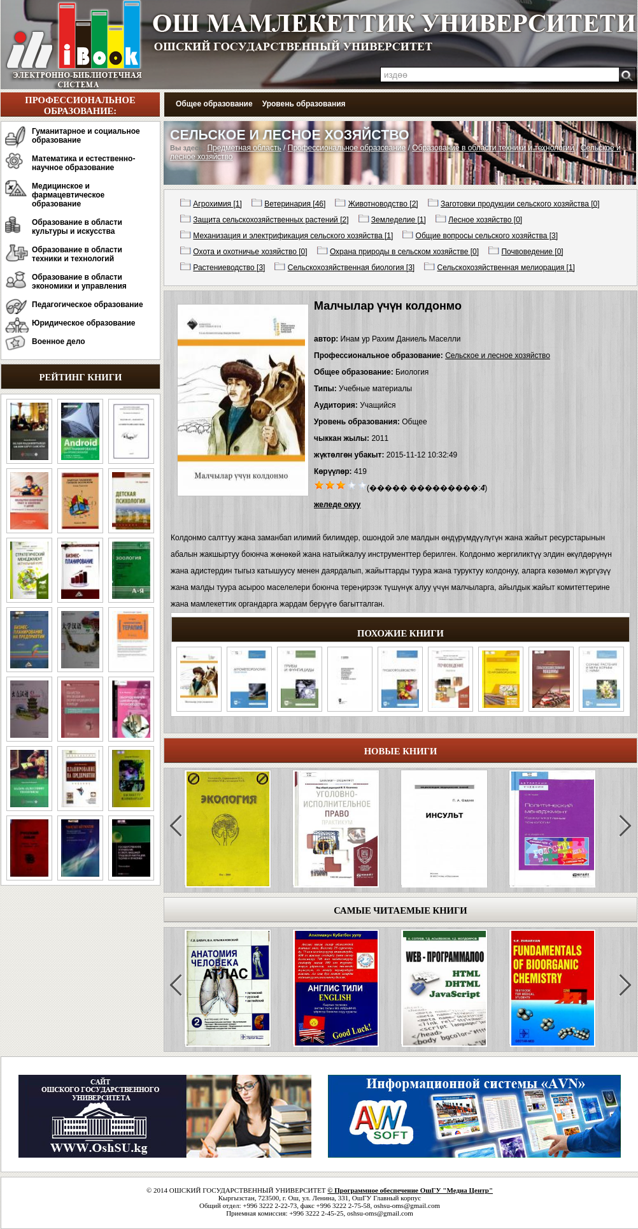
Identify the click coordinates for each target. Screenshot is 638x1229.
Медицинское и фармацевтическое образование (68, 195)
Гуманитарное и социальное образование (86, 136)
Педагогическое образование (87, 304)
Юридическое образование (84, 323)
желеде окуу (337, 504)
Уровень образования (304, 103)
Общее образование (214, 103)
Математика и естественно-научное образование (83, 163)
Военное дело (58, 341)
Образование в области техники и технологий (77, 254)
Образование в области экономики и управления (79, 282)
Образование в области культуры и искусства (77, 227)
